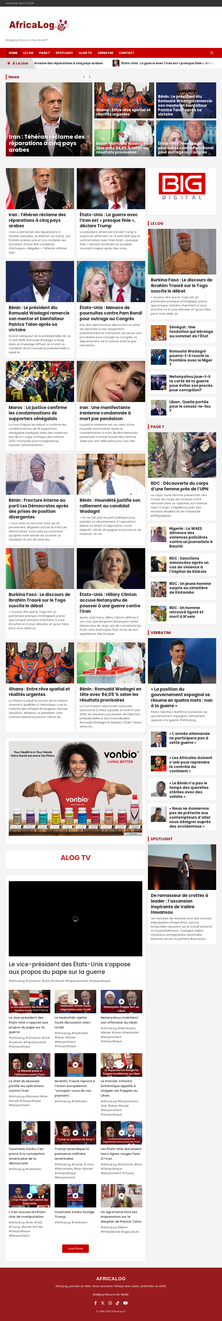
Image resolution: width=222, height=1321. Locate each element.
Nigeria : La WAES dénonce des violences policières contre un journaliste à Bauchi (191, 537)
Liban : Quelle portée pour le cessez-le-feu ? (190, 406)
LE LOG (157, 223)
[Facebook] (95, 1303)
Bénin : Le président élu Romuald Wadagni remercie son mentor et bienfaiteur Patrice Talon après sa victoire (185, 105)
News (14, 77)
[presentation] (84, 77)
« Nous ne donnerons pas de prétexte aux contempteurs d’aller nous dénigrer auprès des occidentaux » (190, 817)
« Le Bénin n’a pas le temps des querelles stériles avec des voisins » (189, 789)
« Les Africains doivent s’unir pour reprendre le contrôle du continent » (190, 764)
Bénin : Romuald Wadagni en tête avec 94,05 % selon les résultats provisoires (123, 148)
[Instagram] (110, 1303)
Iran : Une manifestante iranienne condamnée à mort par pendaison (105, 413)
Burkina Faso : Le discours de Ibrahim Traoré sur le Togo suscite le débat (39, 600)
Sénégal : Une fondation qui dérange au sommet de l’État (191, 332)
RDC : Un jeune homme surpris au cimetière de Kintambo (190, 588)
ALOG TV (85, 53)
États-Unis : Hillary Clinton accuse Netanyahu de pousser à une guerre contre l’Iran (110, 603)
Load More (75, 1248)
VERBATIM (161, 632)
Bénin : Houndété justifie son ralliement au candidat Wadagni (110, 505)
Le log (28, 53)
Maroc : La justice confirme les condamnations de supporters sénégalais (38, 413)
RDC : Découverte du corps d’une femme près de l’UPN (179, 486)
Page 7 (44, 53)
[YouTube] (125, 1303)
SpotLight (64, 53)
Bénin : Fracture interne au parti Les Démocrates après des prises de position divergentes (38, 508)
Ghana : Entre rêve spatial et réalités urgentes (123, 112)
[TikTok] (117, 1303)
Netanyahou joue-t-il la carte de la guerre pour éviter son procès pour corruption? (191, 383)
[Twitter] (103, 1303)
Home (13, 53)
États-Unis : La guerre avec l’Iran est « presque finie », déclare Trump (109, 220)
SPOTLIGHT (162, 839)
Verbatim (105, 53)
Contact (126, 53)
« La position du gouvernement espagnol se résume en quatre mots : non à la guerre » (181, 697)
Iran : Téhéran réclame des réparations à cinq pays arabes (47, 143)
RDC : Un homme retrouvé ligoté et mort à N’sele (186, 612)
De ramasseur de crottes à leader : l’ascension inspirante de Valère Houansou (179, 903)
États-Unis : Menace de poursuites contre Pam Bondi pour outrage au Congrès (186, 148)
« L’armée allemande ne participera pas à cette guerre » (189, 738)
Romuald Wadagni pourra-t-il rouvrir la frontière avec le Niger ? (190, 358)
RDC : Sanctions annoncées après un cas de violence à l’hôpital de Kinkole (189, 565)
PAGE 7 (157, 426)
